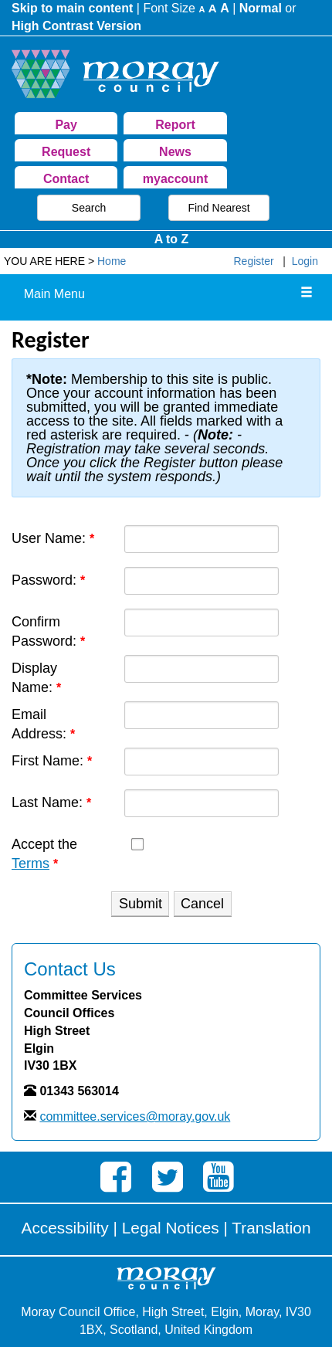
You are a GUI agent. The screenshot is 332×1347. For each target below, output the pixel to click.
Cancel (202, 903)
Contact (66, 178)
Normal (260, 8)
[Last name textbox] (201, 803)
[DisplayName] (201, 669)
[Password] (201, 581)
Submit (140, 903)
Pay (65, 124)
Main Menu (54, 293)
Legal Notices (170, 1228)
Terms (30, 863)
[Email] (201, 715)
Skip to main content (72, 8)
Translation (271, 1228)
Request (66, 151)
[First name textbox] (201, 761)
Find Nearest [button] (218, 208)
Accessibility (65, 1228)
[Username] (201, 539)
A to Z (171, 239)
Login (305, 261)
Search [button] (89, 208)
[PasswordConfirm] (201, 622)
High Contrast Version (76, 25)
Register (254, 261)
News (175, 151)
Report (175, 124)
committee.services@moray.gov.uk (134, 1116)
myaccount (175, 178)
